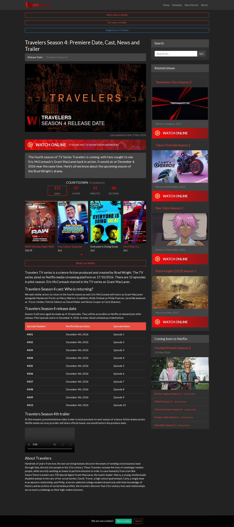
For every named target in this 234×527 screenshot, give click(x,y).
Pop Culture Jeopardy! (70, 246)
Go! (201, 53)
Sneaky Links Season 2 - (174, 417)
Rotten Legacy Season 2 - (175, 393)
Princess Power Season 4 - (175, 409)
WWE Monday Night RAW (39, 246)
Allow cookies (123, 521)
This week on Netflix (117, 22)
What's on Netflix (85, 263)
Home (166, 4)
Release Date (35, 57)
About (204, 4)
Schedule (177, 4)
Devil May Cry (131, 246)
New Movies (191, 4)
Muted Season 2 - (170, 401)
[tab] (81, 254)
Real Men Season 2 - (172, 425)
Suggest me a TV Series (117, 30)
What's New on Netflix (117, 15)
